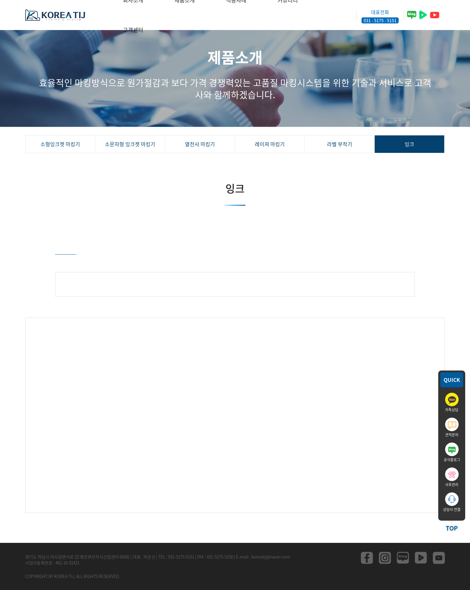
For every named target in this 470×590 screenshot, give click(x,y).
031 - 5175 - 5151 (380, 20)
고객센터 (133, 30)
